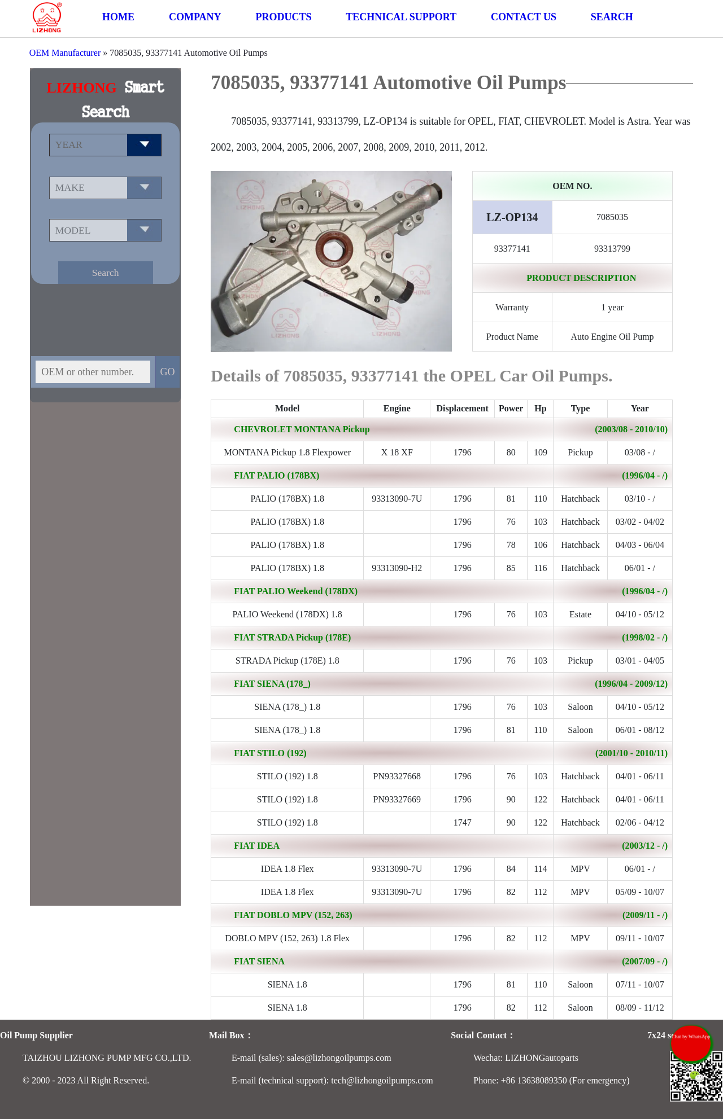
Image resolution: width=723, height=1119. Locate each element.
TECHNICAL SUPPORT (401, 17)
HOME (118, 17)
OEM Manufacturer (65, 53)
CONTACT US (523, 17)
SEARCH (612, 17)
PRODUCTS (283, 17)
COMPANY (195, 17)
